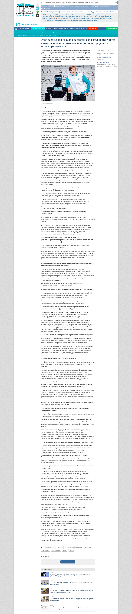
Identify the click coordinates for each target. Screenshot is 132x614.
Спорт (66, 29)
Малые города (94, 6)
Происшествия (58, 29)
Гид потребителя (112, 29)
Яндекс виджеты (71, 2)
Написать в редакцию (48, 2)
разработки (88, 547)
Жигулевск (84, 6)
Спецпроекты (92, 29)
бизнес (65, 550)
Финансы (33, 32)
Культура (72, 29)
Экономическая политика (22, 32)
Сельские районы (105, 6)
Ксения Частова (106, 57)
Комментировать (67, 562)
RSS (58, 2)
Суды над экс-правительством (100, 12)
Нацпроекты (45, 8)
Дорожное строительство (29, 35)
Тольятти (58, 6)
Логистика (19, 35)
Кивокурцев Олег (50, 547)
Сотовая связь (47, 35)
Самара (51, 6)
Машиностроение (41, 32)
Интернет (55, 35)
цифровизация (56, 550)
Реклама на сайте (84, 2)
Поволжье (44, 6)
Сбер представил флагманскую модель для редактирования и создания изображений (70, 20)
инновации (79, 547)
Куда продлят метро (53, 12)
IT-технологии (45, 550)
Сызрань (65, 6)
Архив (62, 2)
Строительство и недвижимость (80, 32)
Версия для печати (104, 62)
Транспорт (40, 35)
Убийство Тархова (65, 12)
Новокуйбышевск (74, 6)
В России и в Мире (81, 29)
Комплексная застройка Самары (80, 12)
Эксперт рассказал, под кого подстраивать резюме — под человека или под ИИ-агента (85, 18)
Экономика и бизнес (38, 29)
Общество (49, 29)
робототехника (69, 547)
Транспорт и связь (29, 24)
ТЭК (59, 32)
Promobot (60, 547)
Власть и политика (25, 29)
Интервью (113, 12)
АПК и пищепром (52, 32)
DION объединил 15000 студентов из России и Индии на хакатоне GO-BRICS (67, 15)
